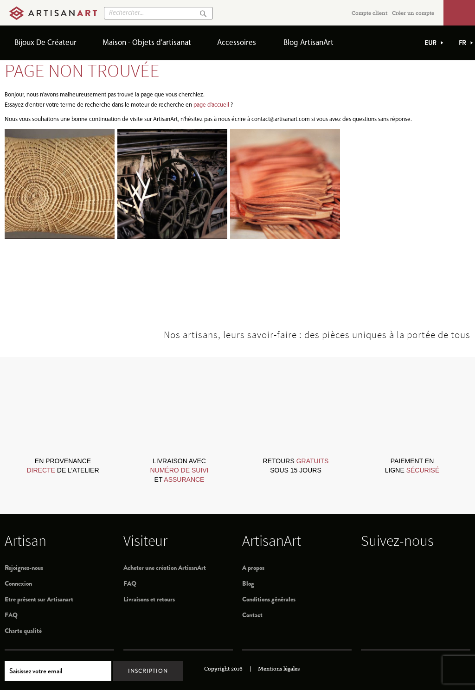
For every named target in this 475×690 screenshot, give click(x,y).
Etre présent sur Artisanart (39, 599)
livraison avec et (179, 470)
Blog (248, 583)
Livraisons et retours (149, 599)
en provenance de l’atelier (62, 465)
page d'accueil (211, 105)
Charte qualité (23, 630)
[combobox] (158, 13)
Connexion (18, 583)
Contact (252, 615)
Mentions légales (279, 669)
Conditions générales (268, 599)
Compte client (369, 13)
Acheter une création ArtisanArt (164, 567)
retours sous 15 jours (296, 465)
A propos (253, 567)
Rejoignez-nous (24, 567)
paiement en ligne (412, 465)
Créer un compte (413, 13)
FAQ (11, 615)
